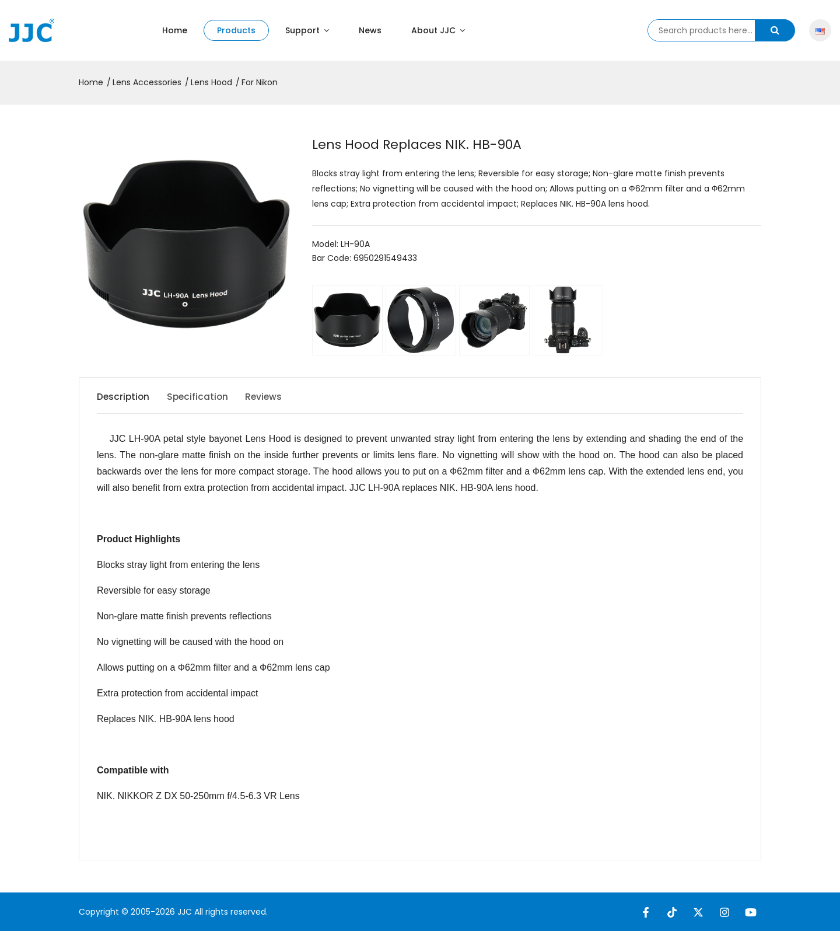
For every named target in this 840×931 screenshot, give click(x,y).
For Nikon (260, 82)
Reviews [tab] (274, 396)
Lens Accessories (147, 82)
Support (307, 30)
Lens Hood (211, 82)
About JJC (438, 30)
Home (174, 30)
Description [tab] (124, 396)
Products (236, 30)
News (370, 30)
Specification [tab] (203, 396)
